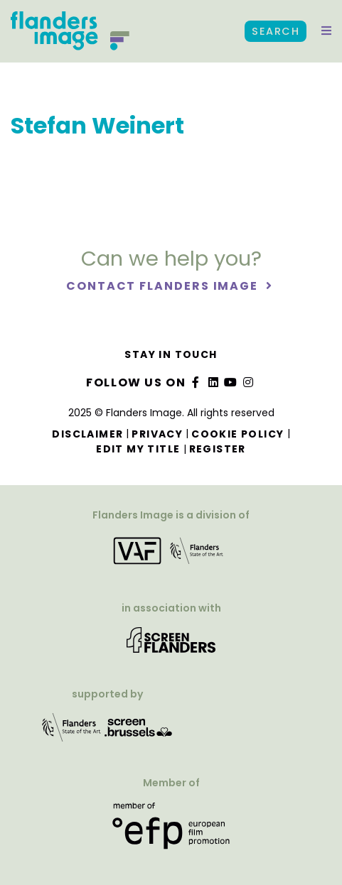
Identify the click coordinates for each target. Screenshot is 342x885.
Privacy (157, 434)
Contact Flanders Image (164, 286)
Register (217, 449)
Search (275, 31)
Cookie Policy (237, 434)
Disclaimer (87, 434)
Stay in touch (170, 354)
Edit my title (138, 449)
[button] (326, 31)
